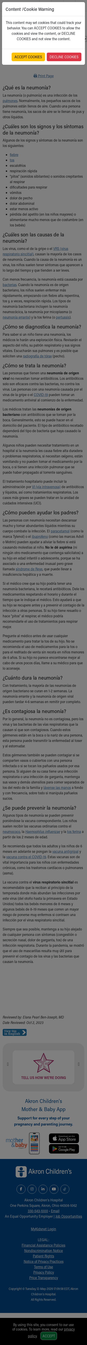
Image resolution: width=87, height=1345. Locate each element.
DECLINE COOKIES (64, 56)
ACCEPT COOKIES (28, 56)
